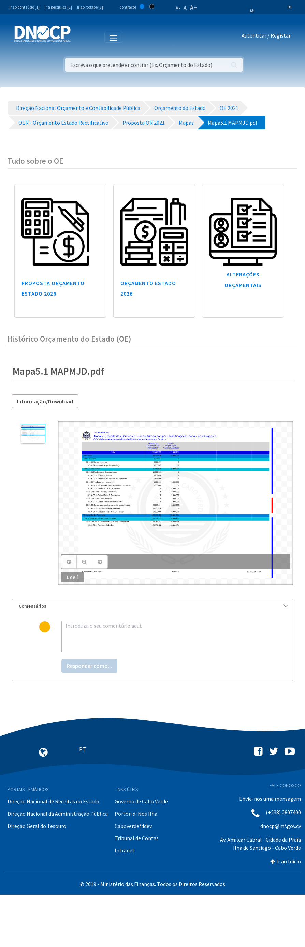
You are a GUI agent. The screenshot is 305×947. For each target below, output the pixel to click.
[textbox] (163, 636)
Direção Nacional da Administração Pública (58, 813)
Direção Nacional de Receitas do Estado (53, 801)
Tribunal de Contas (137, 838)
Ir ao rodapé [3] (90, 7)
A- (178, 8)
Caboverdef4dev (133, 825)
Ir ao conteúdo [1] (24, 7)
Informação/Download (45, 401)
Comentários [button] (153, 606)
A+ (193, 7)
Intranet (125, 850)
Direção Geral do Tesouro (37, 825)
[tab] (152, 606)
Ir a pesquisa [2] (58, 7)
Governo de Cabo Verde (141, 801)
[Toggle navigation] (80, 37)
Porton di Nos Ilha (136, 813)
